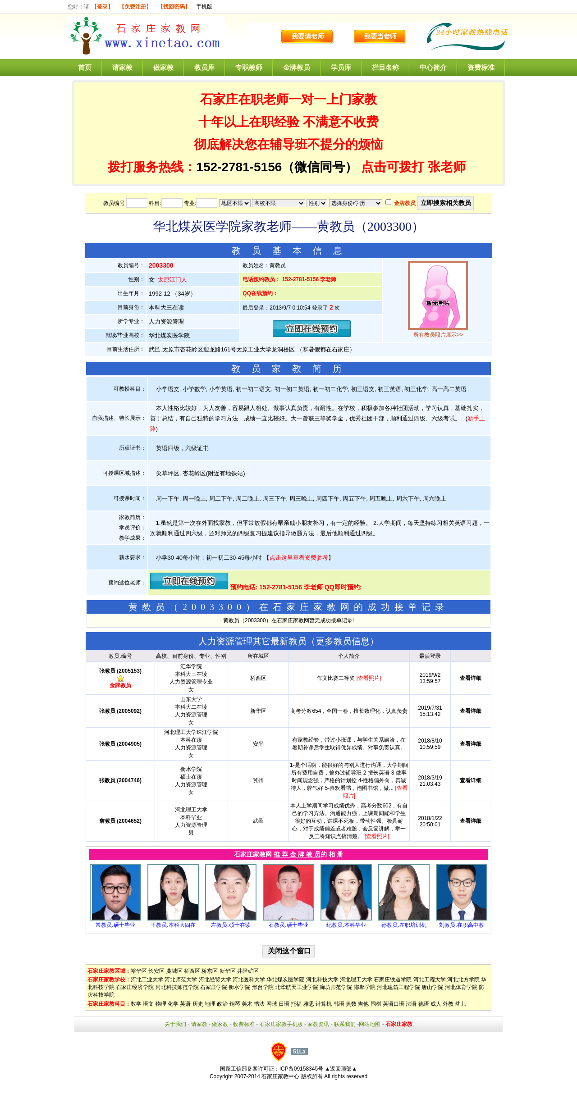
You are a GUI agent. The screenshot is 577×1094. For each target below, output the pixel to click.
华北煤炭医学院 (285, 979)
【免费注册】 (135, 7)
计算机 (324, 1004)
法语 (411, 1004)
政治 (222, 1004)
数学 (136, 1004)
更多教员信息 (343, 641)
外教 (448, 1004)
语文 (148, 1004)
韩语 (339, 1004)
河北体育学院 (461, 987)
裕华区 (139, 971)
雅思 (308, 1004)
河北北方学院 (463, 979)
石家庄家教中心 (280, 1076)
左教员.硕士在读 (230, 925)
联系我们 (345, 1024)
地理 (210, 1004)
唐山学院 (432, 987)
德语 (423, 1004)
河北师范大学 (181, 979)
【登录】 (102, 7)
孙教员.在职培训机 (403, 925)
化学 (173, 1004)
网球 (271, 1004)
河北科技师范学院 (177, 987)
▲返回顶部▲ (341, 1069)
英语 (185, 1004)
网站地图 (369, 1024)
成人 (435, 1004)
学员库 (341, 67)
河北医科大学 (249, 979)
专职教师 (248, 67)
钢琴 (234, 1004)
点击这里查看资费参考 (299, 557)
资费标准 (481, 67)
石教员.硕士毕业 (288, 925)
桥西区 (192, 971)
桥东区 (209, 971)
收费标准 (244, 1024)
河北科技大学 (322, 979)
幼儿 (460, 1004)
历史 (197, 1004)
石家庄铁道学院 (393, 979)
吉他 (363, 1004)
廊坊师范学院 (336, 987)
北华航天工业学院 (296, 987)
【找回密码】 (174, 7)
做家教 (163, 67)
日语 (284, 1004)
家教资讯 (318, 1024)
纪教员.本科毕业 (346, 925)
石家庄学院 (213, 987)
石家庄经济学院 (135, 987)
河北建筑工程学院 (398, 987)
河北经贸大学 (215, 979)
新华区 (228, 971)
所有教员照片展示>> (438, 335)
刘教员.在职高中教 (461, 925)
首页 (85, 67)
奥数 (351, 1004)
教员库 (204, 67)
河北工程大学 (429, 979)
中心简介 (433, 67)
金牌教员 (296, 67)
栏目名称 (385, 67)
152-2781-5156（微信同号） (278, 167)
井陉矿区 (248, 971)
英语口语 (393, 1004)
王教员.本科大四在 (173, 925)
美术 (247, 1004)
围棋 (376, 1004)
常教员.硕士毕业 (115, 925)
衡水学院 (239, 987)
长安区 (156, 971)
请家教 (122, 67)
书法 (259, 1004)
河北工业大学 (147, 979)
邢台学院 (263, 987)
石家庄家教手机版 (281, 1024)
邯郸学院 (365, 987)
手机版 (204, 7)
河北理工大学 (356, 979)
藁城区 (174, 971)
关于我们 (175, 1024)
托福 (296, 1004)
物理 (161, 1004)
